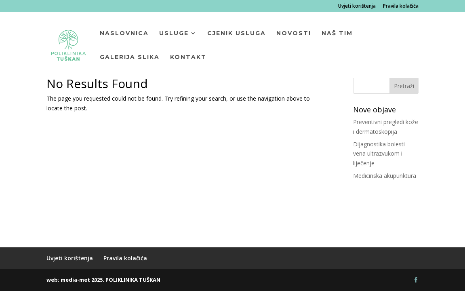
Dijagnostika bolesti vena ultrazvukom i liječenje (379, 153)
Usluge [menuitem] (174, 33)
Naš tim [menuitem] (337, 33)
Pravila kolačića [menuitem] (401, 6)
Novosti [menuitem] (293, 33)
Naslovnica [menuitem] (124, 33)
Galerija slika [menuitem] (130, 57)
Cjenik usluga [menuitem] (236, 33)
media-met (75, 279)
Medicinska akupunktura (384, 175)
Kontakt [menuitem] (188, 57)
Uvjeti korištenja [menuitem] (357, 6)
